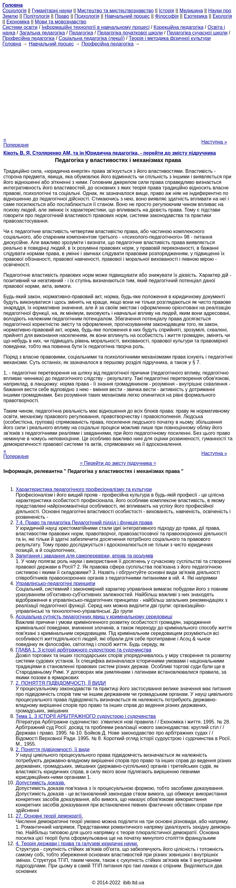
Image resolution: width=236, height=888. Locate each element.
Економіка (18, 21)
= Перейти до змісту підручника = (118, 463)
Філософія (167, 16)
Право (62, 16)
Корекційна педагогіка (178, 27)
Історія (166, 10)
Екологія (222, 16)
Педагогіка (81, 32)
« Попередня (16, 142)
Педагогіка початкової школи (130, 32)
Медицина (191, 10)
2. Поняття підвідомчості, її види (52, 749)
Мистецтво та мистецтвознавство (115, 10)
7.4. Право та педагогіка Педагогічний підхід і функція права (84, 522)
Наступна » (214, 142)
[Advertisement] (118, 90)
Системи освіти (19, 27)
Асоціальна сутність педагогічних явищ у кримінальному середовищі (94, 616)
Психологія (86, 16)
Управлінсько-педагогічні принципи (55, 583)
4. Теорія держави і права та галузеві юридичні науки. (77, 843)
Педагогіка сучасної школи (197, 32)
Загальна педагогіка (42, 32)
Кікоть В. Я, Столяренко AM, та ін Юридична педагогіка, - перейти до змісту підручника (109, 153)
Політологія (36, 16)
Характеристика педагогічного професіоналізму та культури (84, 489)
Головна (11, 43)
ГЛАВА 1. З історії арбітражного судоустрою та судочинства (83, 649)
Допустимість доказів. (40, 782)
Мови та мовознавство (60, 21)
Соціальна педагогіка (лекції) (92, 38)
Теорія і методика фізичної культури (170, 38)
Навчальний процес (127, 16)
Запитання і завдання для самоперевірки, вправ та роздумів (84, 555)
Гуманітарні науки (52, 10)
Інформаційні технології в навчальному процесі (95, 27)
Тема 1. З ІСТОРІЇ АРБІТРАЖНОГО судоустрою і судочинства (86, 716)
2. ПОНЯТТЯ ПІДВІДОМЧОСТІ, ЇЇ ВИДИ (61, 683)
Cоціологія (14, 10)
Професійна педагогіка (28, 38)
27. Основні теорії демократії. (49, 816)
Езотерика (195, 16)
